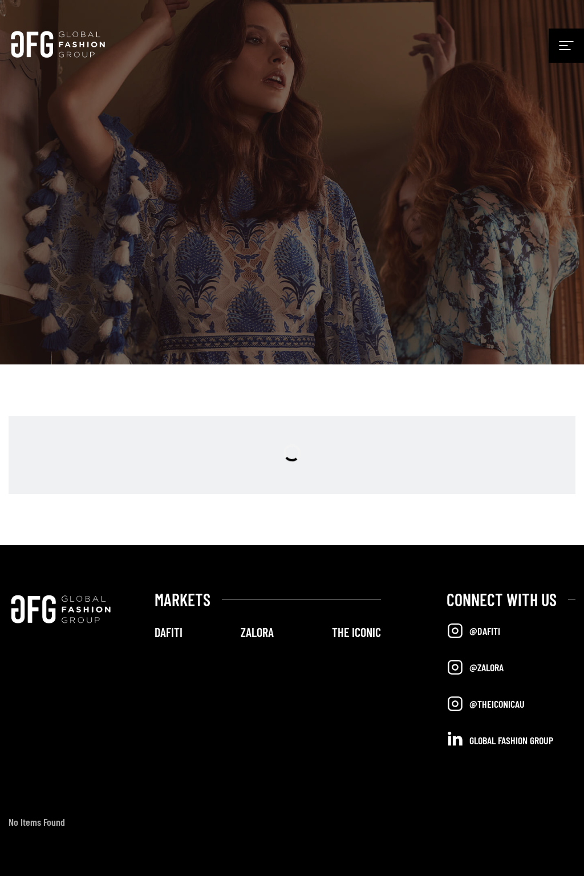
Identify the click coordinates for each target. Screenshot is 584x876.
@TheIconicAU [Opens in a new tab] (486, 703)
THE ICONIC (356, 631)
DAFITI (168, 631)
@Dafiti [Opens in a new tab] (473, 630)
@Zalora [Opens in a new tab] (475, 667)
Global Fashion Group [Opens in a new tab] (500, 739)
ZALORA (257, 631)
